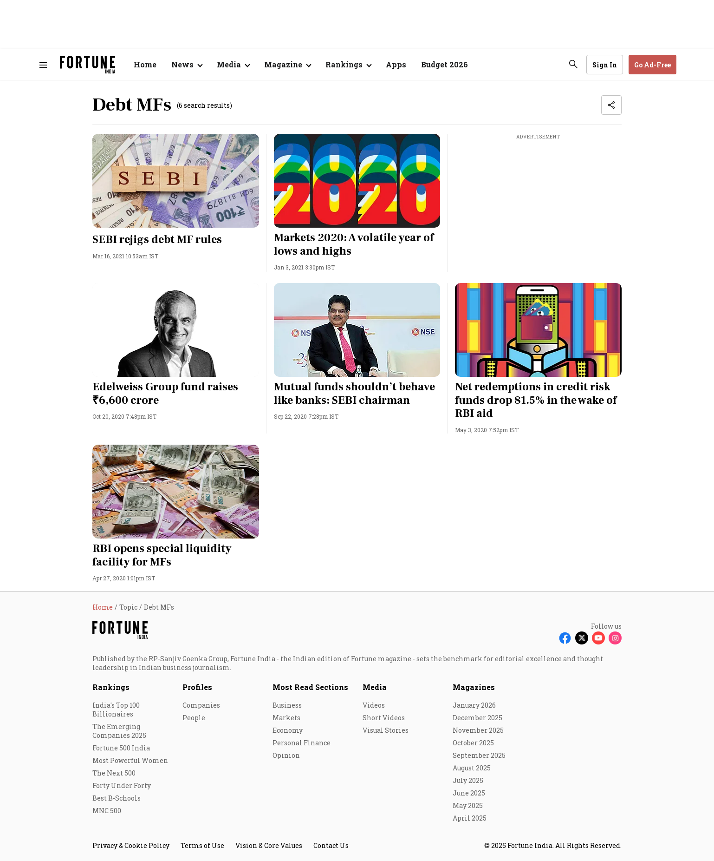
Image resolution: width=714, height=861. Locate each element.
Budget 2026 (444, 64)
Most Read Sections (310, 687)
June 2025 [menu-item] (469, 793)
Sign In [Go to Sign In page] (604, 64)
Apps (396, 64)
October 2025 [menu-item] (473, 742)
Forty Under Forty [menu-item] (121, 785)
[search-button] (573, 64)
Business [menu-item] (287, 705)
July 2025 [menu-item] (468, 780)
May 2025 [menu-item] (468, 805)
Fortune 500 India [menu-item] (121, 747)
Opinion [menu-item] (286, 755)
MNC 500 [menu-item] (106, 810)
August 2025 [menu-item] (472, 767)
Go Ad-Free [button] (652, 64)
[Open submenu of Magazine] (287, 65)
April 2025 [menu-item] (470, 818)
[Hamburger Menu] (43, 65)
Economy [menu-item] (288, 730)
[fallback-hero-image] (175, 181)
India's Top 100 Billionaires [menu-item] (116, 709)
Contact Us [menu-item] (331, 845)
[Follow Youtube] (598, 637)
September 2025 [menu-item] (479, 755)
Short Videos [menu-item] (384, 717)
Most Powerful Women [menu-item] (130, 760)
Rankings (111, 687)
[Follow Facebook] (564, 637)
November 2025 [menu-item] (478, 730)
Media (375, 687)
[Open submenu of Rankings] (348, 65)
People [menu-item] (193, 717)
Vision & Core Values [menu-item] (268, 845)
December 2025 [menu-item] (477, 717)
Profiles (197, 687)
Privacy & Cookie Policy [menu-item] (130, 845)
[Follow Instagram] (615, 637)
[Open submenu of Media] (233, 65)
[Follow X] (581, 637)
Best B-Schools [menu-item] (116, 798)
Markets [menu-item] (286, 717)
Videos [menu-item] (374, 705)
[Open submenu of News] (186, 65)
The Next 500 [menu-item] (114, 773)
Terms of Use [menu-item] (202, 845)
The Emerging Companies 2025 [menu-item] (119, 731)
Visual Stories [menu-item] (386, 730)
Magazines (474, 687)
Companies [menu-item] (201, 705)
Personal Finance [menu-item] (302, 742)
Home (145, 64)
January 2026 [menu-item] (474, 705)
